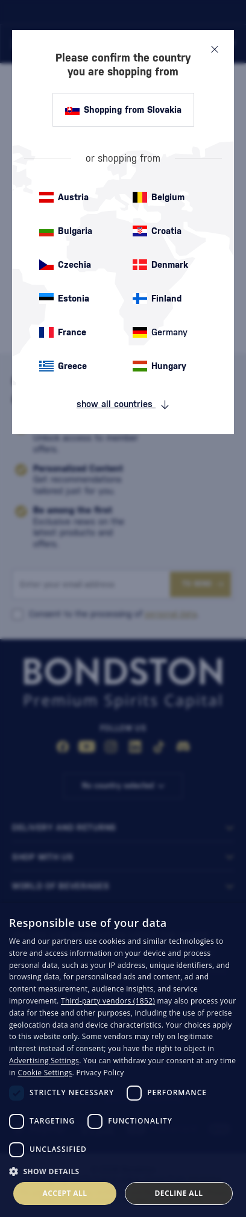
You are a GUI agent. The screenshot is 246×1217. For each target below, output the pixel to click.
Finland (157, 298)
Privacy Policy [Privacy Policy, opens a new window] (100, 1072)
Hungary (159, 366)
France (62, 332)
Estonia (64, 298)
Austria (64, 197)
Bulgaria (65, 231)
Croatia (157, 231)
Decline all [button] (179, 1193)
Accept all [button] (65, 1193)
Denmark (160, 264)
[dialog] (123, 1060)
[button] (123, 1170)
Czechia (65, 264)
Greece (63, 366)
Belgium (158, 197)
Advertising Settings (44, 1060)
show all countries (123, 404)
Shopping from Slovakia (123, 109)
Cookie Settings (44, 1072)
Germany (160, 332)
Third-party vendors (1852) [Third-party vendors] (108, 1001)
